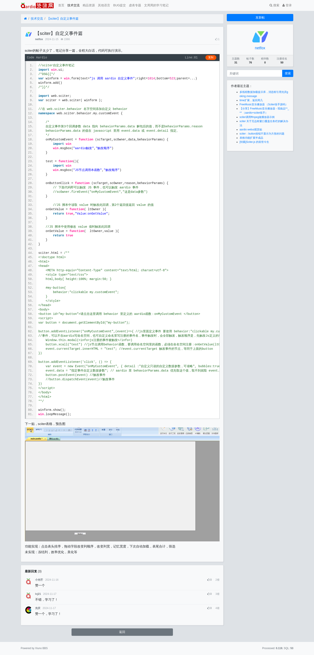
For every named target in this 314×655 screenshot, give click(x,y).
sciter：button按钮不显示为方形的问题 (262, 133)
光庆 (37, 608)
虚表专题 (135, 5)
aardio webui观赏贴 (251, 129)
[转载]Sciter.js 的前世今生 (254, 141)
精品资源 (89, 5)
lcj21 (38, 593)
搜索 (274, 5)
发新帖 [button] (260, 17)
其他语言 (104, 5)
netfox (39, 39)
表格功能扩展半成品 (251, 137)
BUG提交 (119, 5)
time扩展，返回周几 (251, 100)
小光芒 (39, 579)
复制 (210, 57)
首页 (61, 5)
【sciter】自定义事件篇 (62, 18)
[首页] (25, 18)
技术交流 (73, 5)
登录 (287, 5)
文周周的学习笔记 (156, 5)
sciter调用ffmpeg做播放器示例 (257, 117)
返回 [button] (122, 632)
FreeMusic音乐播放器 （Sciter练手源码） (264, 104)
